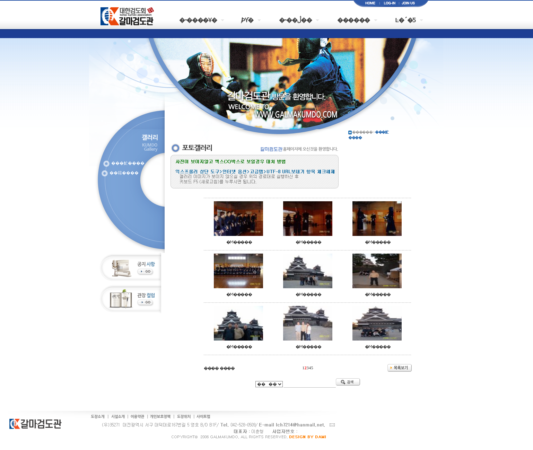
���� (211, 368)
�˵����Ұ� (198, 19)
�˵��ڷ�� (295, 19)
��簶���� (124, 172)
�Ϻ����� (239, 242)
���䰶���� (128, 163)
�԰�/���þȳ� (247, 19)
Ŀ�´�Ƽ (405, 19)
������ (353, 19)
